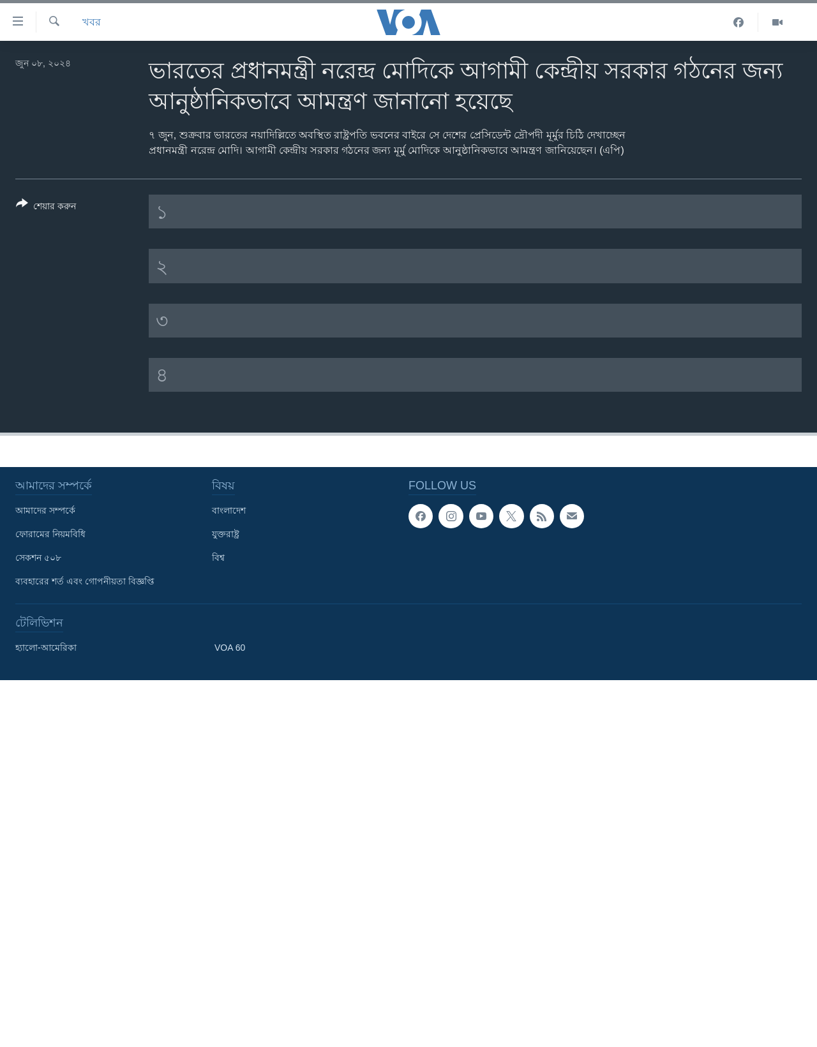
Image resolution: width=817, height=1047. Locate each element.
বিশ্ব (218, 558)
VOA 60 (229, 647)
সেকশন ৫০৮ (38, 558)
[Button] (46, 207)
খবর (91, 22)
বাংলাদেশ (229, 510)
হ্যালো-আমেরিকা (46, 647)
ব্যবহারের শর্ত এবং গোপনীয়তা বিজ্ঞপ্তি (84, 581)
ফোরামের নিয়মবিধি (50, 534)
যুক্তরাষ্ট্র (225, 534)
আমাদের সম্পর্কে (45, 510)
